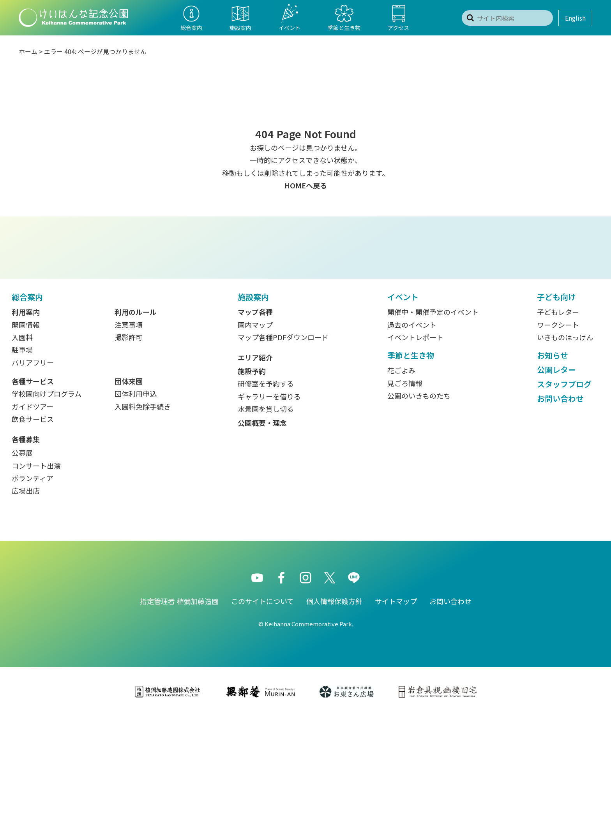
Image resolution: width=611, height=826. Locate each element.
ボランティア (32, 588)
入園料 (22, 447)
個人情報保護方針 (334, 711)
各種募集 (26, 549)
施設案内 (253, 406)
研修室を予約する (266, 493)
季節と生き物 (410, 465)
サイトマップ (396, 711)
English (575, 18)
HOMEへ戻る (305, 185)
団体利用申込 (136, 503)
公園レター (556, 479)
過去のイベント (411, 434)
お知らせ (552, 465)
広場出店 (26, 600)
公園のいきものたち (418, 505)
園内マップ (255, 434)
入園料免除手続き (143, 516)
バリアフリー (33, 472)
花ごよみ (401, 480)
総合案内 (27, 406)
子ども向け (556, 406)
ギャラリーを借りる (269, 506)
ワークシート (558, 434)
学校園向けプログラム (46, 503)
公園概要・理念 (262, 532)
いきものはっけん (565, 447)
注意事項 (129, 434)
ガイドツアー (32, 516)
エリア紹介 (255, 467)
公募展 (22, 562)
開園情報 (26, 434)
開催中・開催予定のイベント (433, 422)
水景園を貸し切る (266, 518)
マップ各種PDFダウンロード (283, 447)
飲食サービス (33, 529)
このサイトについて (262, 711)
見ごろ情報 (404, 493)
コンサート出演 (36, 575)
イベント (403, 406)
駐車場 (22, 459)
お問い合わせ (560, 508)
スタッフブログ (564, 493)
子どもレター (558, 422)
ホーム (28, 51)
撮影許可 (129, 447)
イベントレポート (415, 447)
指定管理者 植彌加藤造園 (179, 711)
